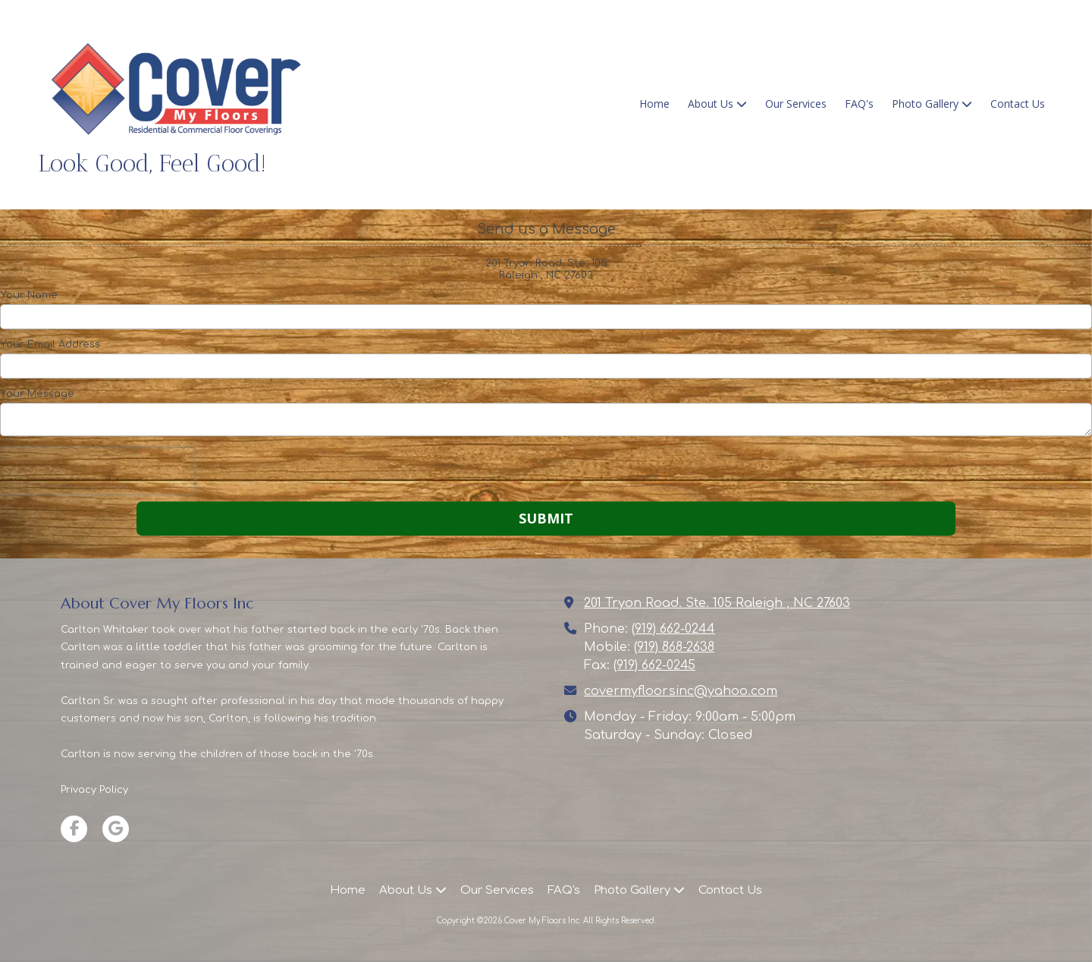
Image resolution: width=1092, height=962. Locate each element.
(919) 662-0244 (673, 629)
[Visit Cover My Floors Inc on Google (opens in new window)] (115, 829)
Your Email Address (50, 344)
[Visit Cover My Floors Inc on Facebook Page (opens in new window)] (74, 829)
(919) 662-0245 (654, 665)
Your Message (37, 393)
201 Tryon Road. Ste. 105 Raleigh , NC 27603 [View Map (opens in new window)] (717, 603)
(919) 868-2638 (674, 647)
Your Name (29, 295)
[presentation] (97, 471)
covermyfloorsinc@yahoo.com (680, 691)
